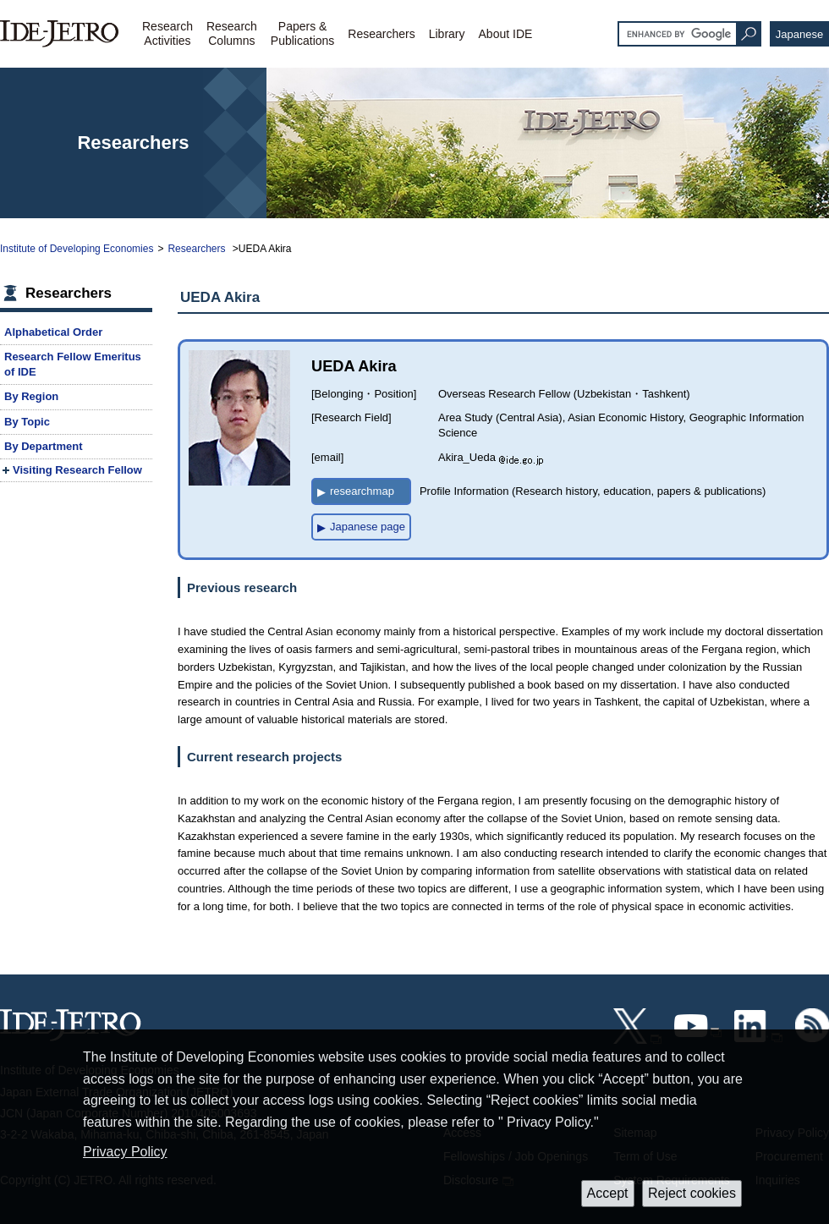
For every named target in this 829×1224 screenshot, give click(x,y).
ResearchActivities (167, 33)
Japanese (799, 34)
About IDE (506, 34)
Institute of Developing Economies (76, 249)
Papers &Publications (303, 33)
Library (447, 34)
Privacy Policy (125, 1151)
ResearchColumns (231, 33)
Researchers (381, 34)
